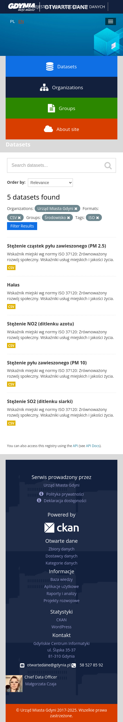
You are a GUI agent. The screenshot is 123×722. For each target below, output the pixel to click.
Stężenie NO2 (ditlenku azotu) (40, 324)
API (75, 445)
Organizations (61, 87)
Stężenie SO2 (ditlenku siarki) (40, 401)
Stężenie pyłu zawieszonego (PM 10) (47, 363)
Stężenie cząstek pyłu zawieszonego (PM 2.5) (56, 246)
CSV (11, 267)
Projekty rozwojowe (62, 600)
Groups (61, 108)
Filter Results (22, 226)
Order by (15, 182)
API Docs (92, 445)
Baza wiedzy (61, 579)
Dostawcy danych (61, 556)
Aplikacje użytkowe (61, 586)
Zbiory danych (61, 549)
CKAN (61, 619)
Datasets (61, 66)
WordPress (61, 626)
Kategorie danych (61, 563)
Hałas (13, 285)
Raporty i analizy (61, 593)
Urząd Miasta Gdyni (61, 485)
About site (61, 129)
